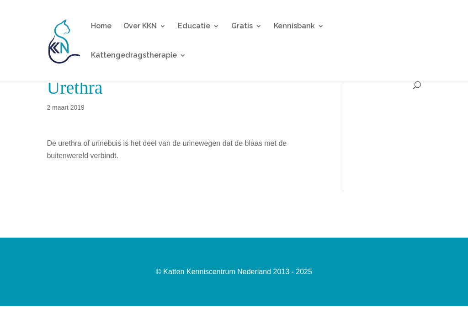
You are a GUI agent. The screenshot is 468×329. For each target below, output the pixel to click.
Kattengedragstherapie (134, 55)
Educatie (194, 26)
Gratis (242, 26)
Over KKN (140, 26)
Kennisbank (294, 26)
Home (101, 26)
